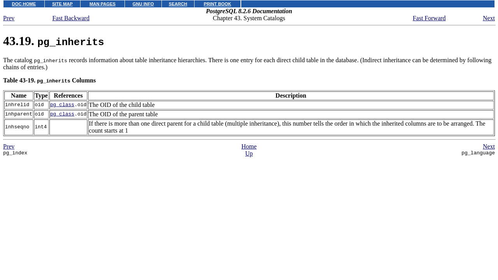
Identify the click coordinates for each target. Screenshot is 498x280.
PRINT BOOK (217, 4)
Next (489, 18)
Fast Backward (70, 18)
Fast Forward (429, 18)
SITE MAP (62, 4)
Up (249, 153)
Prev (8, 18)
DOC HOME (24, 4)
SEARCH (178, 4)
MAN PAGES (102, 4)
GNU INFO (143, 4)
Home (248, 146)
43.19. (53, 41)
